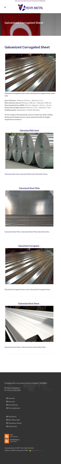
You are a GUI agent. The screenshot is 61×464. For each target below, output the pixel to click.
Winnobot (36, 0)
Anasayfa (10, 398)
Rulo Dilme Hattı (13, 420)
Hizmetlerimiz (12, 405)
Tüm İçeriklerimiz (13, 408)
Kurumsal (10, 401)
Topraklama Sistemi (14, 423)
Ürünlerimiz (11, 416)
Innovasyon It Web (29, 450)
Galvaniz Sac (11, 426)
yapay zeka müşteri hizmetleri (24, 0)
